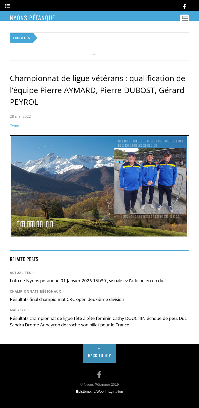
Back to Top (99, 355)
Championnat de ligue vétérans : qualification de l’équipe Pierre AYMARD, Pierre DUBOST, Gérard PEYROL (97, 90)
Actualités (20, 273)
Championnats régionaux (35, 291)
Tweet (15, 125)
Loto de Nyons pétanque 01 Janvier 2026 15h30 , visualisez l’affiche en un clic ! (88, 281)
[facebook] (184, 6)
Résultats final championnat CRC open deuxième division (67, 299)
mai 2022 (18, 310)
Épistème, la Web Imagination (99, 391)
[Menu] (8, 6)
